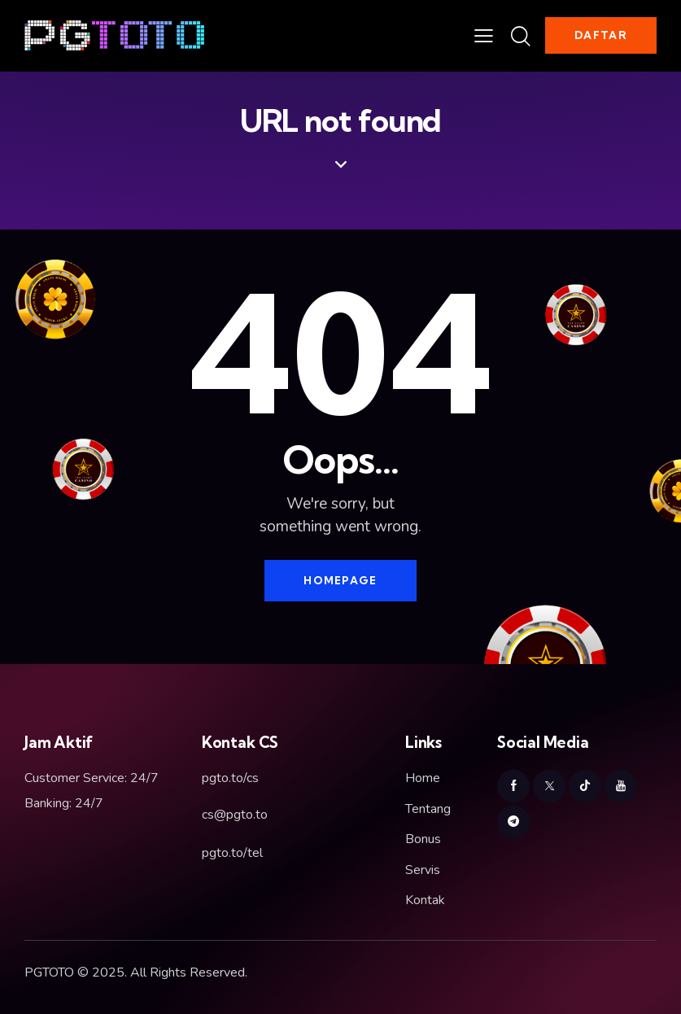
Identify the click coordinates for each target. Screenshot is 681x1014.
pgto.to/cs (230, 778)
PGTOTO (49, 972)
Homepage (340, 580)
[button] (483, 35)
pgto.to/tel (232, 853)
